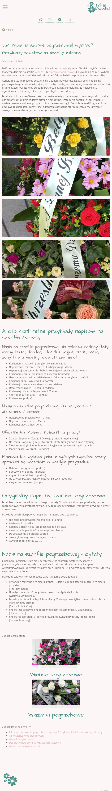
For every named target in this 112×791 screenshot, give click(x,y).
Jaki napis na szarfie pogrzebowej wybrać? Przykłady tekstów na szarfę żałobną (55, 732)
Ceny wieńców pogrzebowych (26, 735)
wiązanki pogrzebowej (62, 72)
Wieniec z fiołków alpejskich (25, 746)
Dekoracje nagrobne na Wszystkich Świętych (35, 742)
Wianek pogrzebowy (21, 739)
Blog (10, 29)
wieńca (39, 72)
